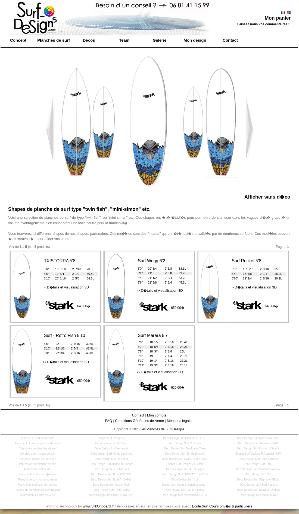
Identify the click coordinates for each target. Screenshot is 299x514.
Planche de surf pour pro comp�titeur (38, 489)
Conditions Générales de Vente (139, 421)
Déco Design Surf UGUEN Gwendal (259, 489)
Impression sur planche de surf (37, 464)
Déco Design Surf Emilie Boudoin (185, 453)
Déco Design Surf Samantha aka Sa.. (258, 469)
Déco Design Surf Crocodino (185, 443)
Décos (89, 40)
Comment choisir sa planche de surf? (37, 443)
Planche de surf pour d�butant (37, 474)
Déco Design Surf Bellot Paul (111, 469)
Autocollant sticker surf (37, 469)
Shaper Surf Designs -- (111, 438)
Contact (230, 40)
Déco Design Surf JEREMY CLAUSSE (185, 474)
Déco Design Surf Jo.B (185, 479)
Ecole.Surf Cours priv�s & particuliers (222, 506)
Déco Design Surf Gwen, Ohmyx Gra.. (185, 458)
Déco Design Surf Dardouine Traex (185, 448)
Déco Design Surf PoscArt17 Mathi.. (258, 448)
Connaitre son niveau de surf (37, 453)
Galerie (160, 40)
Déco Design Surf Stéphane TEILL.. (258, 479)
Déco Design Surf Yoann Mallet (258, 495)
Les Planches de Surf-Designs (162, 429)
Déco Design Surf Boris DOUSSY (111, 474)
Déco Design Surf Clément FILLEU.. (185, 438)
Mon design (194, 40)
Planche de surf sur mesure (37, 438)
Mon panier (277, 18)
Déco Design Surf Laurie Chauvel (185, 489)
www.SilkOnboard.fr (98, 506)
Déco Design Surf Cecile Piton (111, 484)
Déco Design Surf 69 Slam (111, 443)
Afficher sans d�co (267, 197)
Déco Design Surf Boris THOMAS (111, 479)
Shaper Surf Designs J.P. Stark (185, 464)
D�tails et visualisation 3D (66, 287)
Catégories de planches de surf (37, 448)
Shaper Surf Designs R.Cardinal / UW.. (258, 453)
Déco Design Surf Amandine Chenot (111, 464)
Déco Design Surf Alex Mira (111, 458)
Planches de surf (53, 40)
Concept (18, 40)
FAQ (108, 421)
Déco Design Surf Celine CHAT (111, 489)
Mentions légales (180, 421)
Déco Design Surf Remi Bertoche (259, 458)
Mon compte (157, 415)
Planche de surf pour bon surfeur (38, 484)
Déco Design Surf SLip (258, 474)
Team (124, 40)
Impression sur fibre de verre (37, 495)
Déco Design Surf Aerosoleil (111, 448)
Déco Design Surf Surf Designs (258, 484)
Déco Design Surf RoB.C (259, 464)
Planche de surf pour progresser (37, 479)
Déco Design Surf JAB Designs (185, 469)
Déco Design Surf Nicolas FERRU (258, 443)
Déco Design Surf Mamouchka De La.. (185, 495)
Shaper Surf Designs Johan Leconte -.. (184, 484)
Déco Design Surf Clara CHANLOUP (111, 495)
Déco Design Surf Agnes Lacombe (111, 453)
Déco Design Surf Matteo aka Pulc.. (258, 438)
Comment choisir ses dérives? (38, 458)
